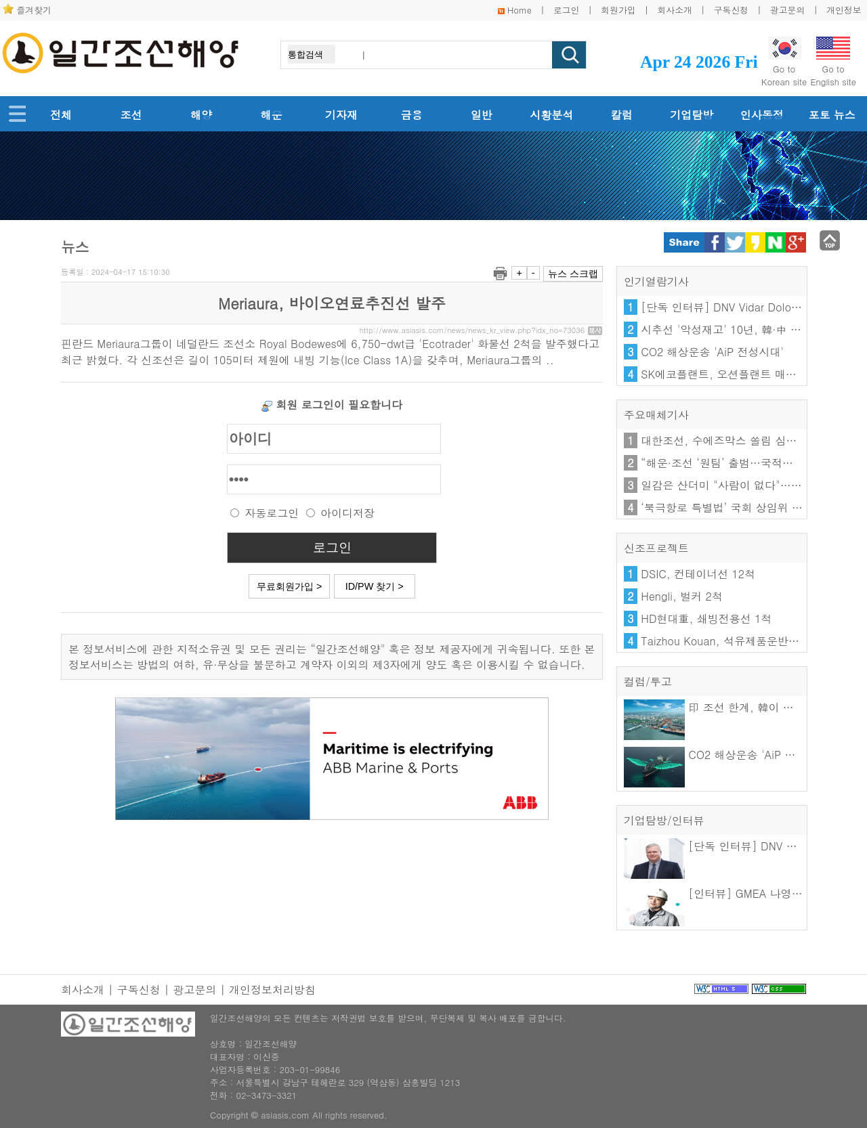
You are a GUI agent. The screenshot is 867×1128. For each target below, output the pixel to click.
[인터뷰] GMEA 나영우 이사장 (731, 893)
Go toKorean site (784, 62)
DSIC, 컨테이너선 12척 (698, 574)
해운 (271, 115)
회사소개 (675, 9)
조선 (131, 115)
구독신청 (731, 9)
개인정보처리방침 (272, 989)
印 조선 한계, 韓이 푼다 (714, 707)
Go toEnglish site (833, 62)
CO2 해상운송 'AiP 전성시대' (712, 352)
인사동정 (762, 115)
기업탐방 (691, 115)
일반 (481, 115)
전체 (61, 115)
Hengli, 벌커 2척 (682, 596)
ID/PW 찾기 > (374, 586)
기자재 (341, 115)
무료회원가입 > (289, 586)
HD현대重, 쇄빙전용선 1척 (706, 618)
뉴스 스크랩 (573, 273)
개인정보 (843, 9)
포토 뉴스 (831, 115)
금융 (411, 115)
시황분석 (551, 115)
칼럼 (622, 115)
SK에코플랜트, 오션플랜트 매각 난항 (731, 374)
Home (519, 9)
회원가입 (618, 9)
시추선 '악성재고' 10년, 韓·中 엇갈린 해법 (744, 329)
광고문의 (787, 9)
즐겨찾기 (34, 9)
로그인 (566, 9)
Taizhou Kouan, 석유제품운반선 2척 (730, 641)
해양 (201, 115)
